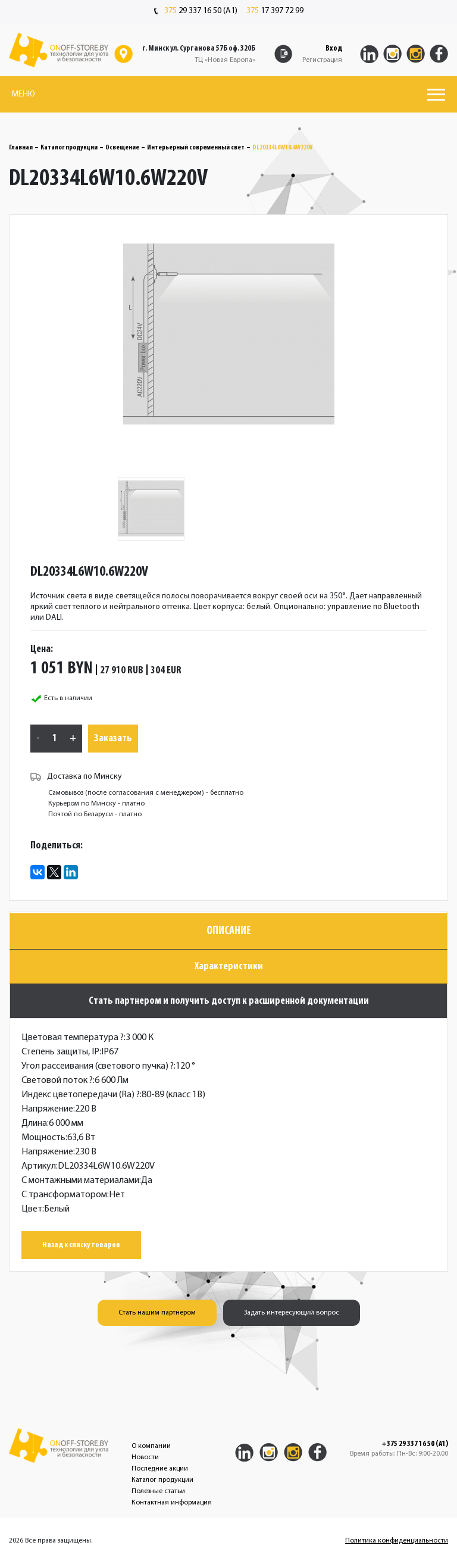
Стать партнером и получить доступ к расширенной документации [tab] (229, 1001)
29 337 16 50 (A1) (195, 11)
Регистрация (322, 60)
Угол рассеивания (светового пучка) (97, 1066)
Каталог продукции (69, 147)
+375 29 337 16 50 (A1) (414, 1444)
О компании (151, 1446)
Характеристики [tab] (229, 966)
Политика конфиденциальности (396, 1540)
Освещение (122, 147)
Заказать (113, 738)
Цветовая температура (72, 1037)
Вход (333, 48)
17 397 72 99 (274, 11)
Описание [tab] (228, 931)
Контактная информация (172, 1502)
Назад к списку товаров (81, 1245)
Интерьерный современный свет (196, 147)
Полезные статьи (158, 1491)
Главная (21, 147)
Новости (145, 1457)
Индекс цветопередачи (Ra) (80, 1095)
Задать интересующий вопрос (291, 1312)
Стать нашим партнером (157, 1312)
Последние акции (160, 1468)
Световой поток (57, 1080)
